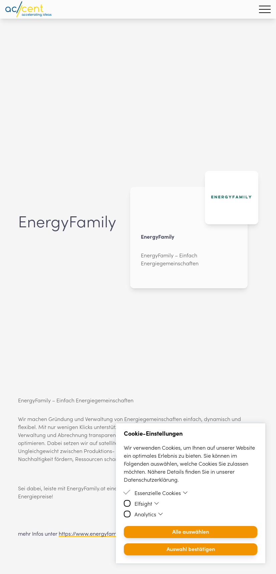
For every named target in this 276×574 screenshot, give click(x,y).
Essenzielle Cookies (161, 492)
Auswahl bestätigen (191, 548)
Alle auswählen (190, 531)
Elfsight (146, 503)
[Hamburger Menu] (265, 9)
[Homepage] (28, 9)
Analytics (148, 514)
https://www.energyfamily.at (94, 533)
